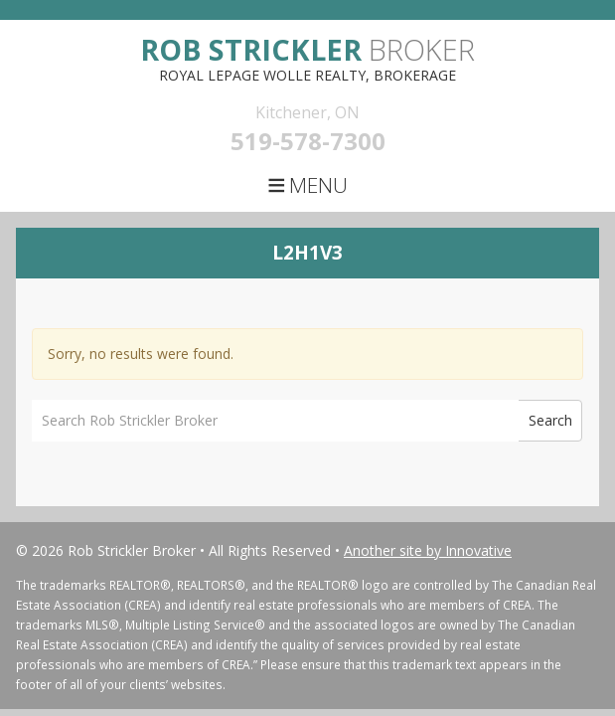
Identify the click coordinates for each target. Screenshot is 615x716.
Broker (307, 49)
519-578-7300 (308, 140)
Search (550, 420)
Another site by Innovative (428, 550)
